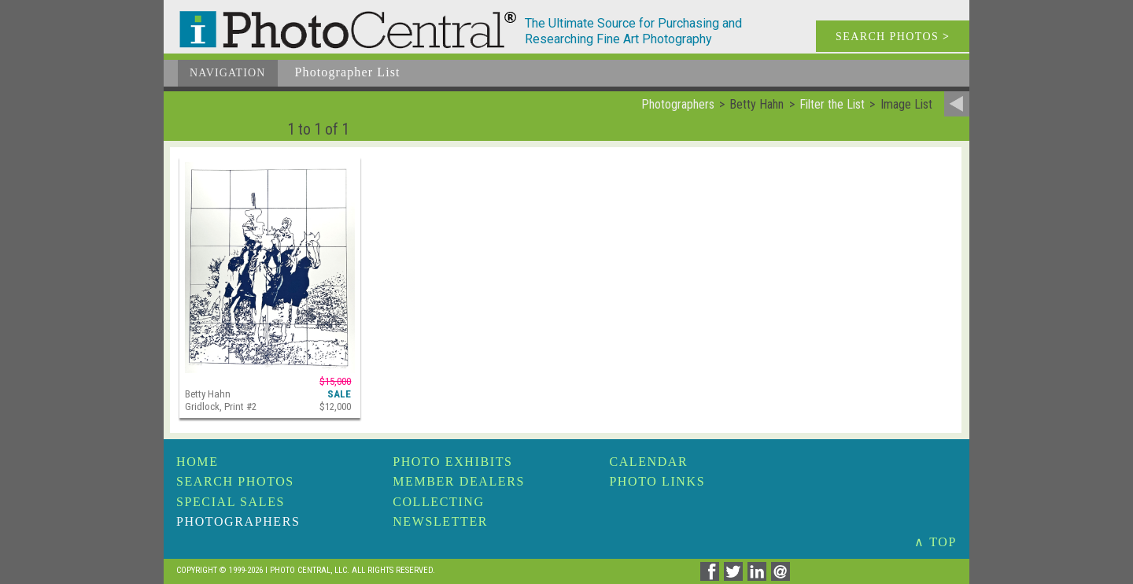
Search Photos (235, 481)
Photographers (238, 521)
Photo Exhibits (452, 461)
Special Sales (230, 501)
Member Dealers (459, 481)
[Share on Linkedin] (759, 576)
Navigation (228, 73)
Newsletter (440, 521)
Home (197, 461)
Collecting (438, 501)
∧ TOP (935, 542)
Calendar (648, 461)
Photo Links (657, 481)
